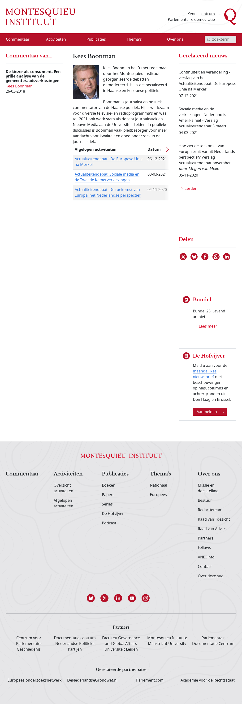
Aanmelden (210, 412)
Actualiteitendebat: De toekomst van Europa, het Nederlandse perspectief (108, 192)
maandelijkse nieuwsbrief (204, 374)
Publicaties (115, 474)
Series (107, 504)
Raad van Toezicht (214, 519)
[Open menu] (71, 39)
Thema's (160, 474)
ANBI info (206, 557)
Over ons (209, 474)
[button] (93, 598)
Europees (158, 495)
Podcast (109, 523)
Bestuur (205, 500)
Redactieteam (210, 510)
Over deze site (210, 576)
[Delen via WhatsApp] (216, 256)
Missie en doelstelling (208, 488)
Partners (205, 538)
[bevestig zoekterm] (208, 39)
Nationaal (158, 485)
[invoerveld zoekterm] (220, 39)
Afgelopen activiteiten (63, 503)
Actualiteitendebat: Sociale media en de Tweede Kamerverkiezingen (107, 177)
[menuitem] (21, 39)
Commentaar (22, 474)
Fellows (204, 548)
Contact (205, 567)
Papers (108, 495)
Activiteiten (68, 474)
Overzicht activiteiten (63, 488)
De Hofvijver (113, 514)
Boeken (108, 485)
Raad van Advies (212, 529)
